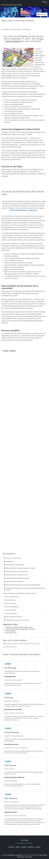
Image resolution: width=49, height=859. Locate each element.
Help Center (29, 857)
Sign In (44, 2)
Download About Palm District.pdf (14, 565)
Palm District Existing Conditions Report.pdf (16, 578)
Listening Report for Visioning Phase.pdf (16, 575)
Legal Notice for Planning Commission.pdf (16, 571)
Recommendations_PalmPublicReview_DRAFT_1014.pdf (19, 593)
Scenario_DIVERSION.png (11, 596)
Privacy (40, 855)
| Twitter (17, 847)
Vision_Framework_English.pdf (13, 617)
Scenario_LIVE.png (9, 600)
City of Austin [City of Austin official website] (24, 840)
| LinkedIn (23, 847)
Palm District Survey (11, 632)
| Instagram (30, 847)
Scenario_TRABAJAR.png (11, 607)
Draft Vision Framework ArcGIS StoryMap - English (19, 627)
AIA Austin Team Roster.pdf (12, 558)
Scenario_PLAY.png (10, 603)
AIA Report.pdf (9, 561)
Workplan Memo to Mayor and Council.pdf (16, 620)
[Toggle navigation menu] (46, 3)
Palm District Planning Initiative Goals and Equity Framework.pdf (22, 585)
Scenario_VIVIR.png (10, 610)
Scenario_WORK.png (10, 613)
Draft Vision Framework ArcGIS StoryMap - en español (20, 629)
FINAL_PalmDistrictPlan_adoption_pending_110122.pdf (19, 568)
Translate (42, 14)
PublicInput (11, 855)
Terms (45, 855)
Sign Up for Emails (11, 631)
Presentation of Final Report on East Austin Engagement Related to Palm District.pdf (24, 589)
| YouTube (38, 847)
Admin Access (20, 857)
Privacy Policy (19, 855)
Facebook (11, 847)
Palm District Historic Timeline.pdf (14, 581)
